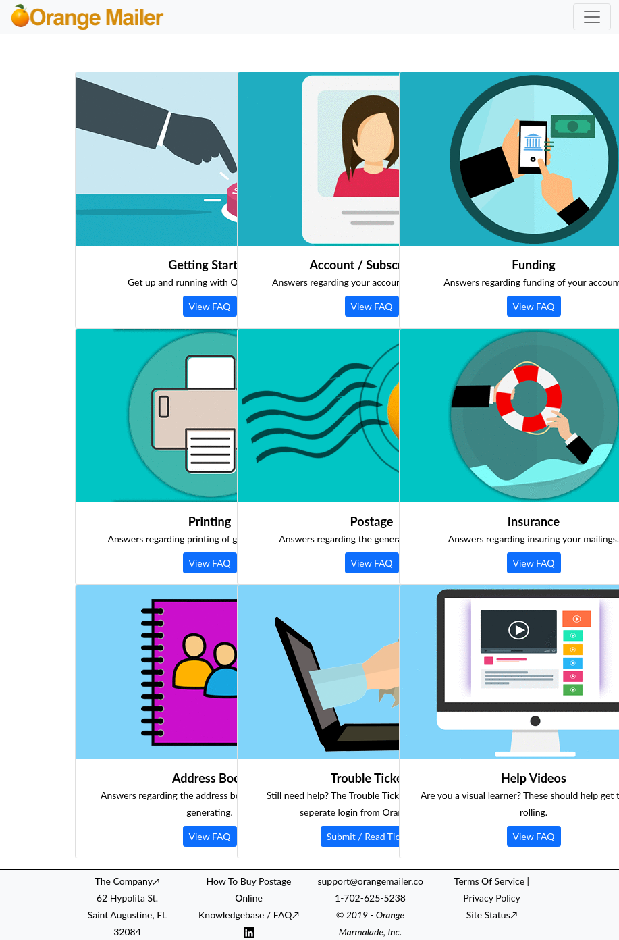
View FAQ (210, 306)
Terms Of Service (489, 881)
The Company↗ (127, 881)
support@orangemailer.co (370, 881)
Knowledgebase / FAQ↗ (248, 914)
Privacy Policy (491, 898)
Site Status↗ (491, 914)
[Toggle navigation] (592, 16)
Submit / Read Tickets (372, 836)
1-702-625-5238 (370, 898)
